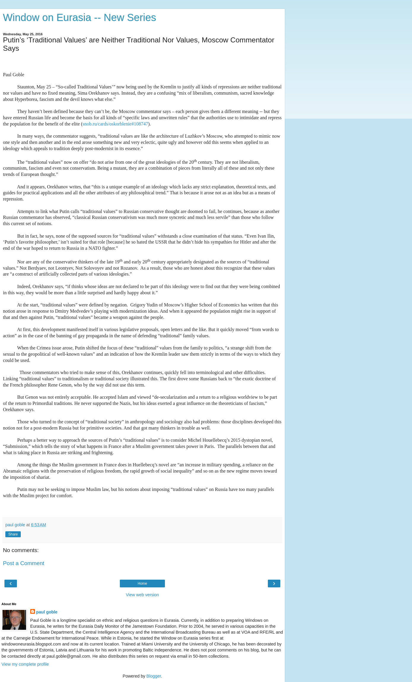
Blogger (154, 676)
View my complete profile (25, 664)
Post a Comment (23, 563)
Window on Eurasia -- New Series (79, 17)
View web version (142, 594)
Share (13, 534)
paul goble (47, 612)
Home (142, 583)
